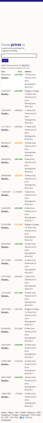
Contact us (5, 415)
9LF (27, 65)
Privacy (15, 415)
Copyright (24, 415)
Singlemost (6, 420)
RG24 (24, 65)
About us (31, 412)
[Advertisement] (21, 22)
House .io (13, 44)
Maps (10, 412)
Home (3, 412)
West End (31, 74)
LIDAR (22, 412)
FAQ (39, 412)
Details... (5, 77)
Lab (16, 412)
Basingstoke (30, 84)
